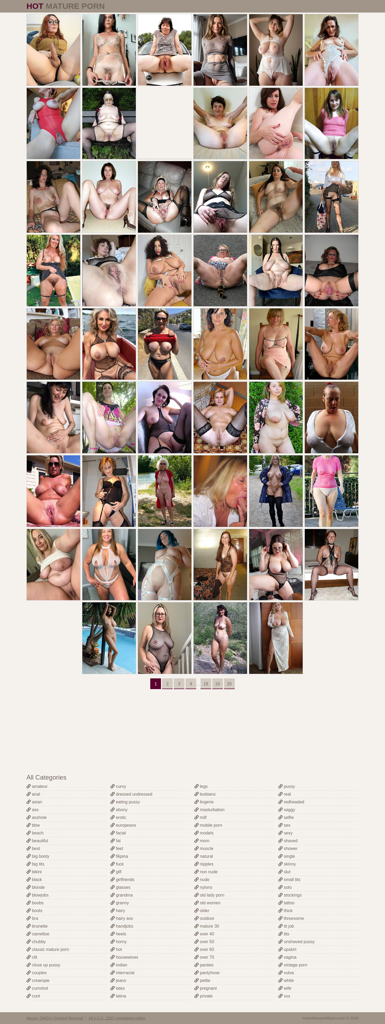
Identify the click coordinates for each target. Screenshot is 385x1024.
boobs (35, 903)
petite (202, 980)
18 (205, 684)
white (286, 980)
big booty (37, 856)
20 (229, 684)
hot (116, 949)
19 (217, 684)
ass (32, 809)
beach (35, 833)
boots (34, 910)
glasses (120, 887)
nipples (203, 864)
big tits (35, 864)
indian (118, 965)
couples (36, 972)
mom (201, 840)
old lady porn (209, 895)
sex (284, 825)
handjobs (121, 926)
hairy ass (121, 918)
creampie (37, 980)
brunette (37, 926)
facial (118, 833)
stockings (290, 895)
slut (284, 872)
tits (283, 934)
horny (118, 941)
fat (115, 840)
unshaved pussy (296, 941)
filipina (119, 856)
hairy (117, 910)
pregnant (205, 988)
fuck (117, 864)
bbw (33, 825)
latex (117, 988)
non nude (206, 872)
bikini (34, 872)
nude (201, 879)
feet (116, 848)
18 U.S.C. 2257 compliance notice (116, 1018)
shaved (288, 840)
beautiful (37, 840)
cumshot (37, 988)
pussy (286, 786)
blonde (35, 887)
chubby (36, 941)
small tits (289, 879)
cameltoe (37, 934)
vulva (286, 972)
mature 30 (206, 926)
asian (34, 802)
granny (119, 903)
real (284, 794)
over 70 (204, 957)
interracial (122, 972)
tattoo (286, 903)
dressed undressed (131, 794)
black (34, 879)
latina (118, 996)
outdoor (204, 918)
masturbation (209, 809)
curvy (118, 786)
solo (285, 887)
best (33, 848)
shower (288, 848)
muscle (203, 848)
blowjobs (37, 895)
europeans (123, 825)
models (204, 833)
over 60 (204, 949)
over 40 (204, 934)
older (201, 910)
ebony (119, 809)
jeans (118, 980)
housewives (124, 957)
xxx (284, 996)
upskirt (287, 949)
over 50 (204, 941)
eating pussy (125, 802)
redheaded (291, 802)
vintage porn (292, 965)
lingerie (204, 802)
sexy (285, 833)
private (203, 996)
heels (118, 934)
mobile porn (208, 825)
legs (201, 786)
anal (33, 794)
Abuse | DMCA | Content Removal (54, 1018)
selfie (286, 817)
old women (207, 903)
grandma (121, 895)
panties (204, 965)
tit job (286, 926)
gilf (115, 872)
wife (284, 988)
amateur (37, 786)
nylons (203, 887)
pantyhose (207, 972)
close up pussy (43, 965)
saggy (286, 809)
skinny (287, 864)
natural (203, 856)
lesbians (204, 794)
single (286, 856)
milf (200, 817)
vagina (287, 957)
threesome (291, 918)
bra (32, 918)
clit (31, 957)
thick (285, 910)
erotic (118, 817)
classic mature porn (47, 949)
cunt (33, 996)
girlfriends (122, 879)
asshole (36, 817)
